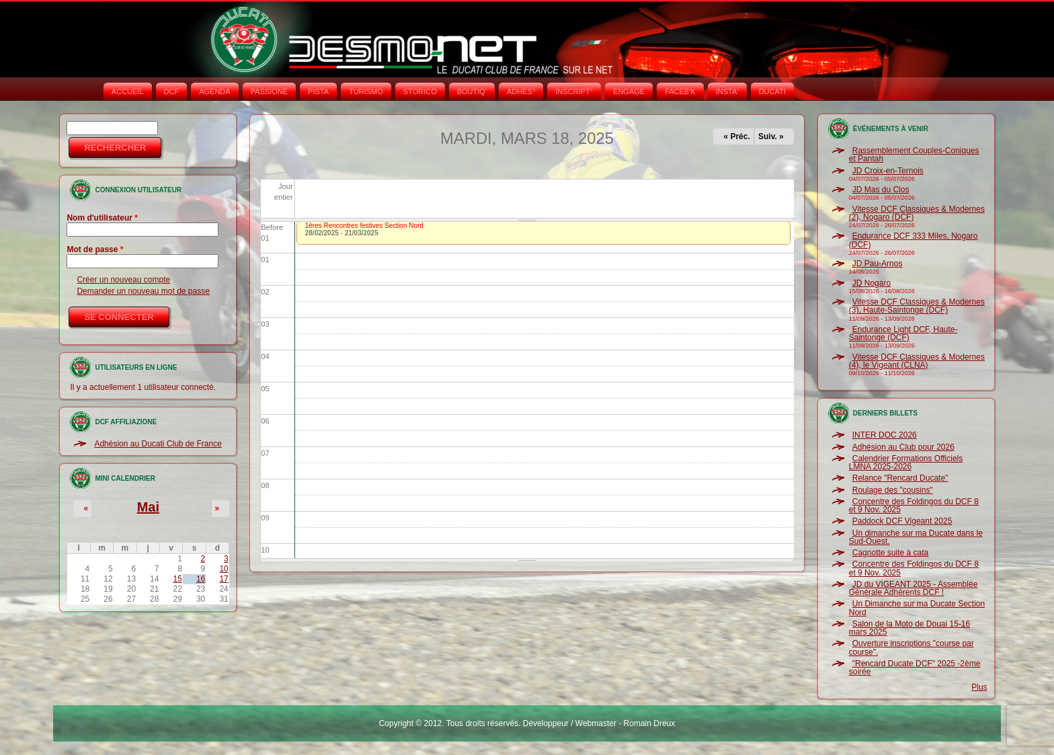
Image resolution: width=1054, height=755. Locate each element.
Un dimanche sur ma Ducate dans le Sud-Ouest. (916, 537)
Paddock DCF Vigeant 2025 (902, 521)
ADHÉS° (521, 91)
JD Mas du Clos (880, 189)
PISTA (318, 91)
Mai (148, 507)
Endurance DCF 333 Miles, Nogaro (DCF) (913, 240)
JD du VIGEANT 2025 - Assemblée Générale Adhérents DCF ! (913, 588)
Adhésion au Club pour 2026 (903, 447)
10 (223, 568)
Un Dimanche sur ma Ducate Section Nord (917, 608)
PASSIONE (269, 91)
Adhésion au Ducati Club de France (157, 443)
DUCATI (772, 91)
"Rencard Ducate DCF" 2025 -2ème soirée (915, 667)
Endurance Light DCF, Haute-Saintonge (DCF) (903, 333)
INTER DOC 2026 (884, 435)
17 (223, 579)
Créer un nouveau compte (123, 279)
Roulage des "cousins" (892, 490)
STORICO (420, 91)
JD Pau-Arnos (877, 263)
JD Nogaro (871, 283)
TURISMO (366, 91)
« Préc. (736, 136)
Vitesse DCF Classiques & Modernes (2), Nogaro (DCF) (917, 213)
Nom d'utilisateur (102, 218)
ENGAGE (629, 91)
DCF (171, 91)
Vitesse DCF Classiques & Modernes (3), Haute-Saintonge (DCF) (917, 306)
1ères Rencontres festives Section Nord (364, 225)
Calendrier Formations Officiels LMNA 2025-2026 (906, 462)
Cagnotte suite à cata (890, 552)
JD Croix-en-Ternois (888, 170)
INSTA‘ (727, 91)
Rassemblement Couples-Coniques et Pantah (914, 154)
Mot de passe (95, 249)
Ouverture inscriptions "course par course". (911, 647)
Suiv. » (771, 136)
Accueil (128, 91)
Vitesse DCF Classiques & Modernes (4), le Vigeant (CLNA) (917, 361)
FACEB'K (680, 91)
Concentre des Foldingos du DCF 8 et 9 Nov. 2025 (914, 505)
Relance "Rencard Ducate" (900, 478)
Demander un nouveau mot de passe (143, 291)
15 (177, 579)
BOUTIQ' (472, 91)
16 (200, 579)
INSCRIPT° (574, 91)
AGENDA (214, 91)
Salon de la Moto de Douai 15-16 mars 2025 (909, 628)
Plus (979, 687)
